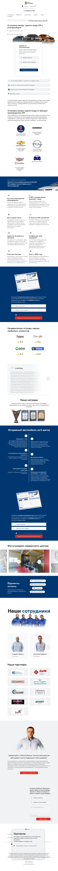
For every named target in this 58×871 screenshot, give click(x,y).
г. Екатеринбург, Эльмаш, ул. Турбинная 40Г (25, 845)
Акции (42, 14)
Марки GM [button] (19, 14)
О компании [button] (10, 14)
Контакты (10, 16)
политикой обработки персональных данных (29, 67)
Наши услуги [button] (27, 14)
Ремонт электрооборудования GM (23, 19)
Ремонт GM (10, 19)
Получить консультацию (28, 70)
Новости (36, 14)
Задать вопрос (43, 819)
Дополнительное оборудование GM (18, 20)
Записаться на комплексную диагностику (28, 318)
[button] (48, 379)
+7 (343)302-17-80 (29, 11)
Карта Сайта (10, 837)
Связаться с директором (29, 773)
